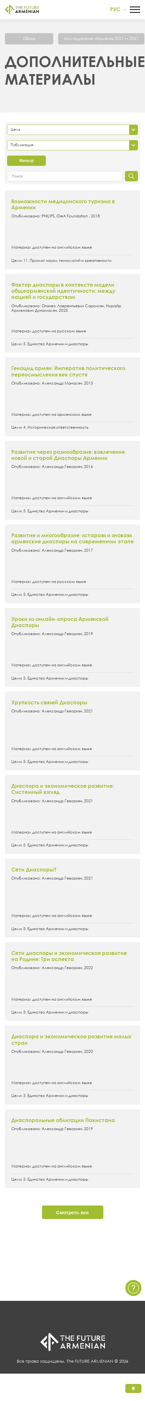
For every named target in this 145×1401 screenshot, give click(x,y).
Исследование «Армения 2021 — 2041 (101, 38)
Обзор (29, 38)
